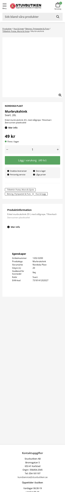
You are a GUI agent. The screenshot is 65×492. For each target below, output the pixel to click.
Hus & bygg (19, 28)
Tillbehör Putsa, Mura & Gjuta (15, 31)
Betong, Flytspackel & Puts (37, 28)
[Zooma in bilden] (59, 93)
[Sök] (58, 17)
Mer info (13, 127)
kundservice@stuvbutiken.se (32, 477)
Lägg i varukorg (32, 160)
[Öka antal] (57, 149)
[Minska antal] (7, 149)
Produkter (7, 28)
